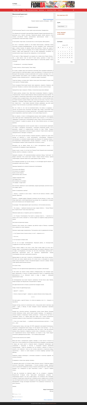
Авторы (24, 10)
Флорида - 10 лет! (17, 394)
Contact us (60, 10)
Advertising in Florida (51, 10)
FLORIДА (14, 3)
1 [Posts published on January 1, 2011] (69, 49)
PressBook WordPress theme (51, 403)
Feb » (72, 61)
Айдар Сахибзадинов (48, 19)
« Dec (58, 61)
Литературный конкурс (32, 10)
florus (23, 16)
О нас (18, 10)
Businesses (41, 10)
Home (14, 10)
